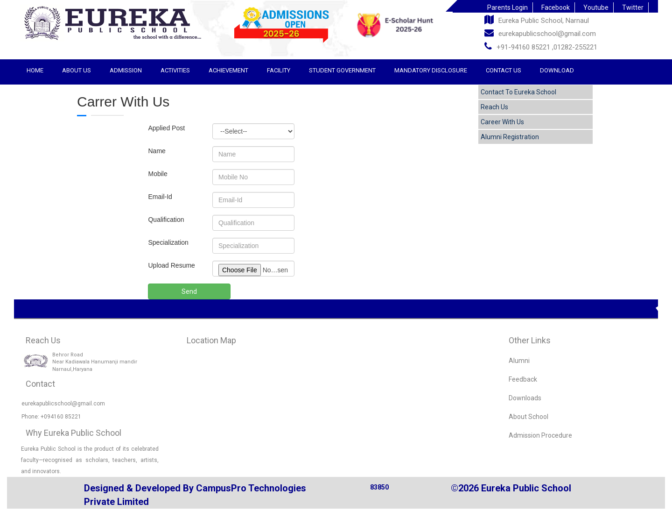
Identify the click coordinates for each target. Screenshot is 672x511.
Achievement (228, 70)
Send (189, 291)
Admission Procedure (540, 435)
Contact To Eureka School (518, 92)
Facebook (555, 7)
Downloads (525, 398)
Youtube (596, 7)
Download (557, 70)
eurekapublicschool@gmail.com (540, 33)
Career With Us (502, 122)
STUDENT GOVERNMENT (342, 70)
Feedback (523, 379)
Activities (175, 70)
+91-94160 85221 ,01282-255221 (540, 46)
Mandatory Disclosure (430, 70)
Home (35, 70)
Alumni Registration (510, 137)
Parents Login (507, 7)
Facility (278, 70)
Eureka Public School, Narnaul (536, 20)
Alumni (519, 360)
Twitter (633, 7)
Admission (126, 70)
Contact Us (503, 70)
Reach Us (494, 107)
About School (528, 416)
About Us (76, 70)
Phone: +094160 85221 (51, 416)
